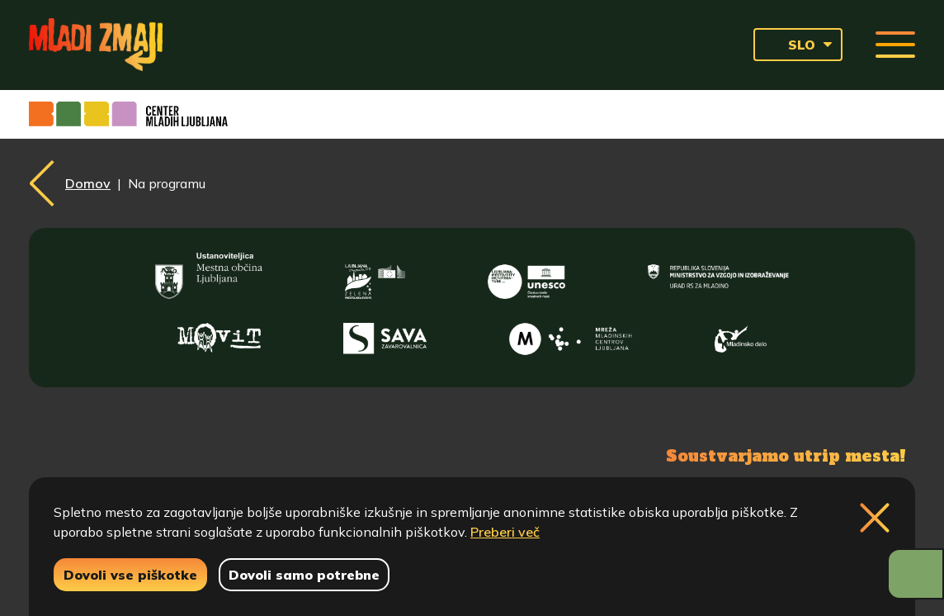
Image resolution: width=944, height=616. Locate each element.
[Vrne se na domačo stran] (96, 44)
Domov (88, 183)
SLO (789, 44)
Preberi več (505, 532)
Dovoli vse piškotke (130, 574)
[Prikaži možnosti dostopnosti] (915, 573)
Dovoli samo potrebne (304, 574)
